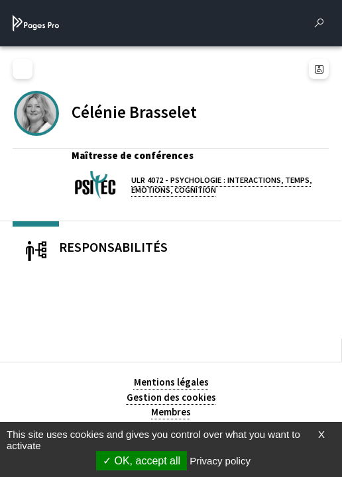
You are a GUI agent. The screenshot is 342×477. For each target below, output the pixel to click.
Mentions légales (171, 382)
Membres (171, 411)
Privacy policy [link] (220, 460)
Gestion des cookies (171, 397)
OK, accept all (141, 460)
